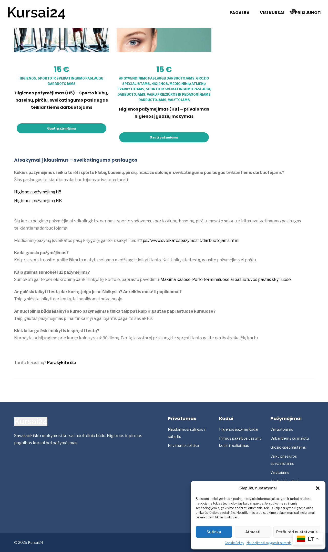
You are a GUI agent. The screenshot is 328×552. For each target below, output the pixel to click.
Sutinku (214, 532)
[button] (317, 488)
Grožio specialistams (288, 447)
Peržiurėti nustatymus (296, 532)
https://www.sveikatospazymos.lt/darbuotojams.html (188, 240)
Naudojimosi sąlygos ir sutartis (269, 543)
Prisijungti (308, 13)
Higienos (28, 78)
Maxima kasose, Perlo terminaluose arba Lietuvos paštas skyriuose (225, 279)
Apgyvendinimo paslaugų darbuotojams (156, 78)
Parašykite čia (61, 362)
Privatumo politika (183, 445)
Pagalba (240, 12)
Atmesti (252, 532)
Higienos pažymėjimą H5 (37, 192)
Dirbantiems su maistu (289, 438)
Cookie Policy (234, 543)
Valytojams (179, 100)
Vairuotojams (281, 429)
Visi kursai (272, 12)
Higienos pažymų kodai (238, 429)
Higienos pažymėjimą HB (38, 200)
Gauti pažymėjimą (61, 128)
